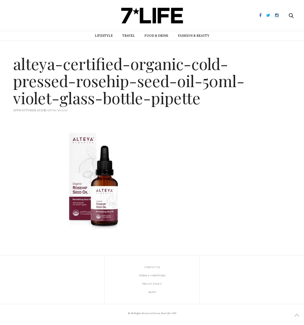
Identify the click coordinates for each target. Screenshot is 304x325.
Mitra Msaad (57, 110)
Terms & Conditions (152, 275)
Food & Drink (156, 36)
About (152, 292)
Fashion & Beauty (193, 36)
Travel (128, 36)
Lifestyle (104, 36)
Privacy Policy (152, 283)
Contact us (152, 267)
